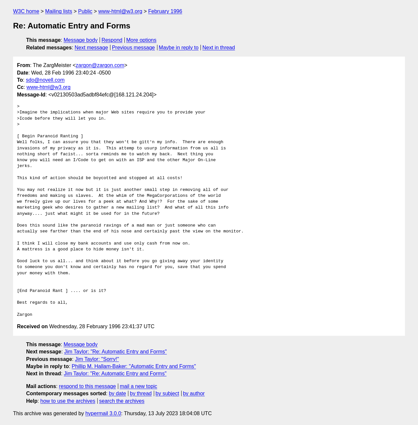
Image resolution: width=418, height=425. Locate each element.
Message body (81, 40)
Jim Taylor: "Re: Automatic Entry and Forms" (115, 351)
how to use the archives (67, 401)
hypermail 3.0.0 (103, 413)
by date (117, 393)
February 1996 (165, 11)
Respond (112, 40)
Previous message (133, 47)
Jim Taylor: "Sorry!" (97, 359)
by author (194, 393)
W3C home (26, 11)
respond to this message (87, 386)
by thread (141, 393)
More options (141, 40)
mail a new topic (138, 386)
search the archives (122, 401)
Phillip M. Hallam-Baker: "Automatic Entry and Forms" (134, 366)
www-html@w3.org (120, 11)
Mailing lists (58, 11)
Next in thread (218, 47)
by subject (167, 393)
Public (85, 11)
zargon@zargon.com (100, 65)
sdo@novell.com (45, 80)
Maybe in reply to (179, 47)
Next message (91, 47)
